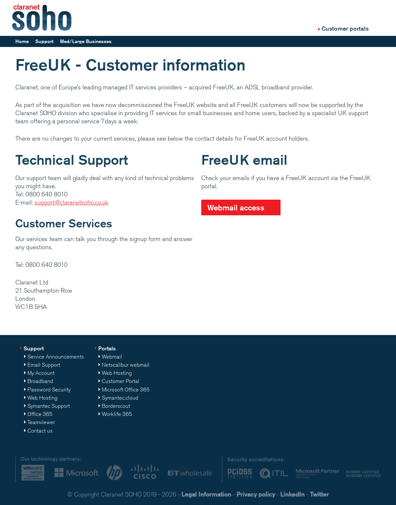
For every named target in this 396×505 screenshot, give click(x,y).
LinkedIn (292, 494)
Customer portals (345, 28)
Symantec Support (48, 406)
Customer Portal (120, 381)
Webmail (112, 356)
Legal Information (206, 494)
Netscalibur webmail (125, 364)
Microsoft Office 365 (126, 389)
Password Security (48, 389)
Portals (107, 348)
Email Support (43, 364)
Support (44, 41)
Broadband (40, 381)
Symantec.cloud (120, 397)
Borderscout (116, 406)
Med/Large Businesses (86, 41)
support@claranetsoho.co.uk (72, 202)
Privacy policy (255, 494)
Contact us (40, 430)
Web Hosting (42, 397)
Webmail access (236, 207)
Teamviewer (41, 422)
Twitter (319, 494)
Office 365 (40, 414)
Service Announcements (55, 356)
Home (22, 41)
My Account (40, 373)
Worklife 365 (117, 414)
